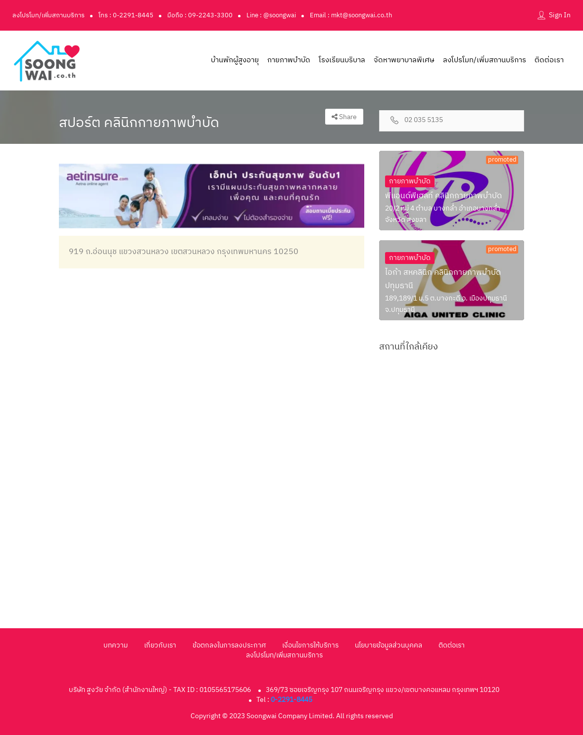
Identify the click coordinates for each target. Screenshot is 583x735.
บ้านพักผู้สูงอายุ (235, 60)
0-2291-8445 (291, 699)
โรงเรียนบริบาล (342, 60)
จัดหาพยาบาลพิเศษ (404, 60)
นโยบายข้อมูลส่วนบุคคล (388, 645)
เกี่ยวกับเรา (160, 645)
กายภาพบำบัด (288, 60)
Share (344, 117)
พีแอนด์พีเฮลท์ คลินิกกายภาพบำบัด (443, 196)
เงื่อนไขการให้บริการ (310, 645)
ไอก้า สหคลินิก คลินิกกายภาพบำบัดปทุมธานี (443, 279)
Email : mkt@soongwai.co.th (351, 15)
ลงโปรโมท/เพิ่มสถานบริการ (48, 15)
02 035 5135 (423, 120)
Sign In (560, 15)
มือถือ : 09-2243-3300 (200, 15)
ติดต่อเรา (549, 60)
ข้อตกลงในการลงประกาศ (229, 645)
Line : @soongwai (271, 15)
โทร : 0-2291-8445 (125, 15)
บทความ (115, 645)
